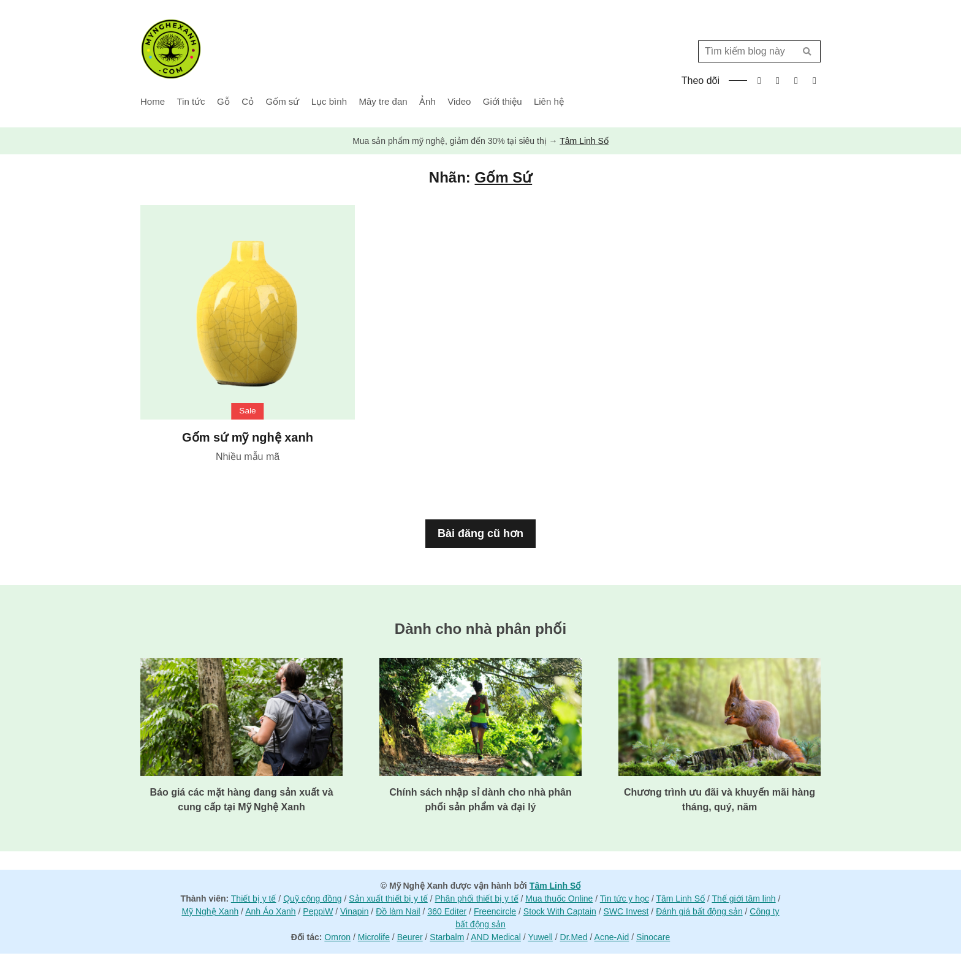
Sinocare (653, 937)
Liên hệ (549, 101)
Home (152, 101)
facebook (759, 81)
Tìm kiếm (807, 51)
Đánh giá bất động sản (699, 911)
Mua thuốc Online (559, 898)
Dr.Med (574, 937)
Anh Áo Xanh (270, 911)
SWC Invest (626, 911)
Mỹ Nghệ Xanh (209, 911)
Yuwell (540, 937)
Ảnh (427, 101)
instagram (796, 81)
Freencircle (495, 911)
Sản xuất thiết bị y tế (388, 898)
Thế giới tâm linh (743, 898)
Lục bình (329, 101)
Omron (337, 937)
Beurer (410, 937)
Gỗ (223, 101)
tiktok (814, 81)
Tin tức (191, 101)
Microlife (374, 937)
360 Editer (446, 911)
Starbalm (447, 937)
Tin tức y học (624, 898)
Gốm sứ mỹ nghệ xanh (247, 437)
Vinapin (354, 911)
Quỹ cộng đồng (312, 898)
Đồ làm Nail (398, 911)
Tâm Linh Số (584, 141)
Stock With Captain (559, 911)
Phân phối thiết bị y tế (476, 898)
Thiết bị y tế (253, 898)
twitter (778, 81)
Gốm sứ (282, 101)
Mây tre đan (383, 101)
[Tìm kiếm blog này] (751, 51)
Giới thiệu (502, 101)
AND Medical (496, 937)
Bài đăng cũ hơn (480, 533)
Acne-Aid (611, 937)
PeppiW (318, 911)
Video (459, 101)
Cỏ (247, 101)
